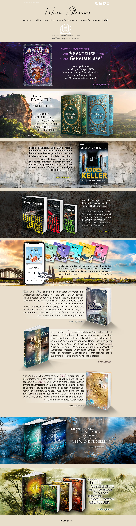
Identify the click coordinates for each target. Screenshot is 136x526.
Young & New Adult (67, 20)
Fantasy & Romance (90, 20)
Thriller (37, 20)
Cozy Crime (49, 20)
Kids (104, 20)
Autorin (27, 20)
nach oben (66, 521)
